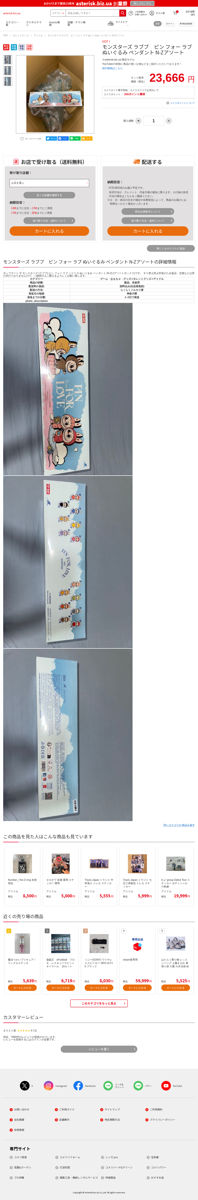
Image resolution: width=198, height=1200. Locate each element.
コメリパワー (158, 1167)
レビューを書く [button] (99, 1049)
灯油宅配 (65, 1167)
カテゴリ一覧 (12, 23)
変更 (158, 23)
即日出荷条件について (148, 211)
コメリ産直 (20, 1157)
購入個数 (128, 121)
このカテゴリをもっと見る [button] (99, 1003)
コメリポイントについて (182, 103)
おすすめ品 (157, 1177)
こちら (128, 196)
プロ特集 (19, 1177)
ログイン (170, 23)
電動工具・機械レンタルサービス (79, 1177)
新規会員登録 (186, 23)
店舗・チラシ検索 (76, 23)
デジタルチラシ (34, 23)
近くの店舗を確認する (49, 195)
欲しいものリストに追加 (171, 248)
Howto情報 (54, 23)
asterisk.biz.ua (11, 13)
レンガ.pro (111, 1157)
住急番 (155, 1157)
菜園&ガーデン (22, 1167)
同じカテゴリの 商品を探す (179, 825)
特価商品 (110, 1177)
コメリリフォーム (70, 1157)
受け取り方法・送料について (49, 221)
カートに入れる (49, 231)
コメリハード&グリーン (119, 1167)
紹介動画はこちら (112, 68)
